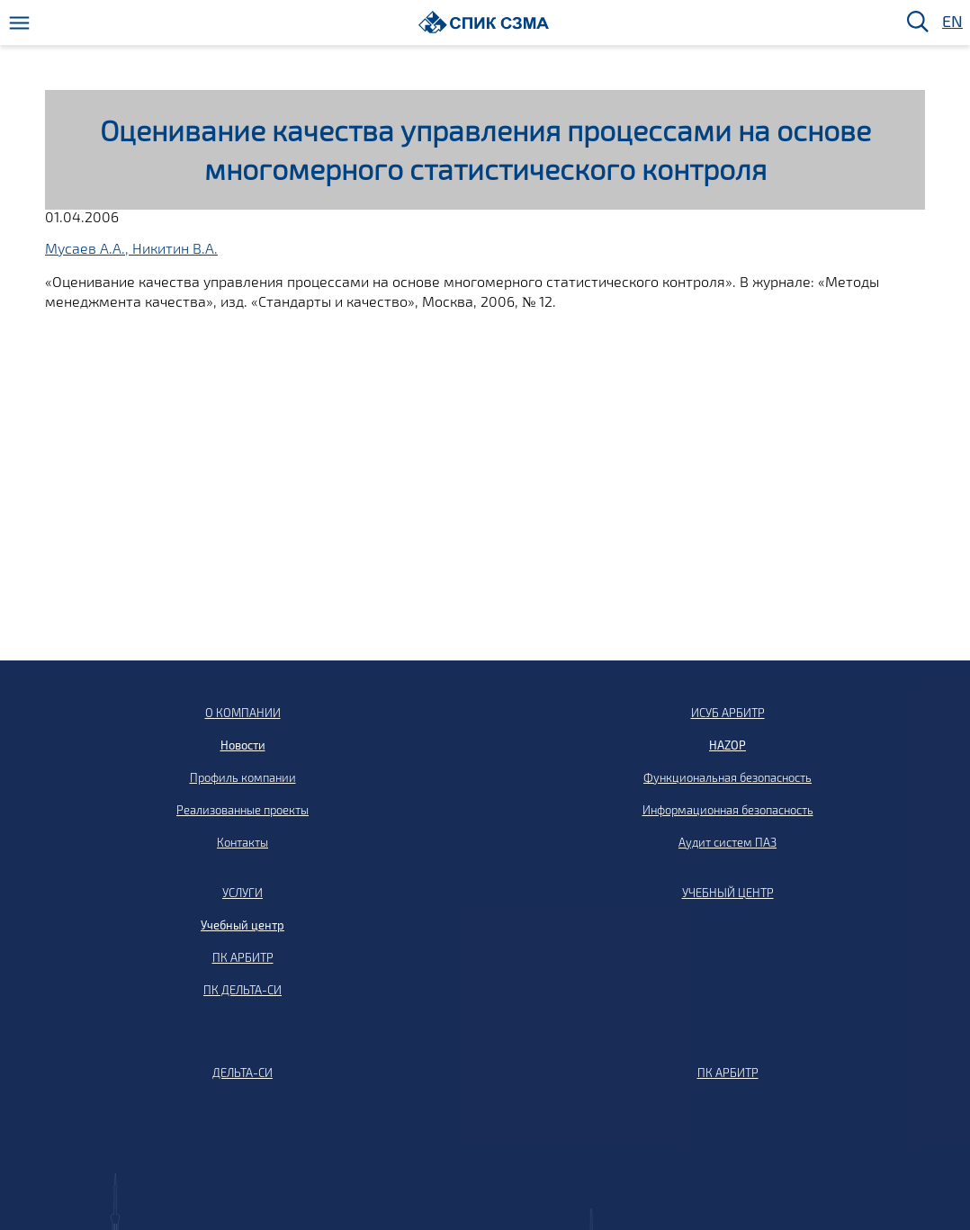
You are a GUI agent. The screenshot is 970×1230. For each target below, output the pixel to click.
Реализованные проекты (242, 810)
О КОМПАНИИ (243, 712)
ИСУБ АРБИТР (728, 712)
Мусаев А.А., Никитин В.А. (131, 247)
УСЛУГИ (242, 892)
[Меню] (19, 23)
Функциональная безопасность (727, 777)
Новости (242, 745)
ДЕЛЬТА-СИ (242, 1072)
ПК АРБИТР (243, 957)
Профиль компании (243, 777)
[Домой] (483, 22)
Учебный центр (242, 925)
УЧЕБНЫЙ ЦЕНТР (728, 892)
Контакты (242, 842)
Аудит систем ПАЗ (727, 842)
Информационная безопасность (727, 810)
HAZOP (727, 745)
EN (951, 22)
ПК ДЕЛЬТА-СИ (242, 990)
